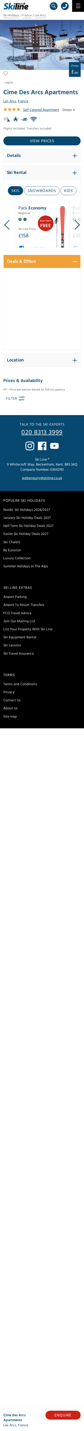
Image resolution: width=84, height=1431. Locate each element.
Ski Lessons (12, 645)
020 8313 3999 (42, 432)
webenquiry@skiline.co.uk (42, 478)
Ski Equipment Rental (19, 637)
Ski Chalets (11, 542)
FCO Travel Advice (17, 613)
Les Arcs (40, 15)
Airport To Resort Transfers (23, 604)
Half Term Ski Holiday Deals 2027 (28, 525)
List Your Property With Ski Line (27, 629)
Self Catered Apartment (41, 109)
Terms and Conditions (20, 684)
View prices (42, 141)
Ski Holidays (11, 15)
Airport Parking (15, 596)
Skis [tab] (15, 191)
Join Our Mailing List (19, 621)
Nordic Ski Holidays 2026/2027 (26, 509)
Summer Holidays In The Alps (25, 566)
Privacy (9, 692)
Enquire (62, 1415)
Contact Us (12, 700)
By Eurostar (12, 550)
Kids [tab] (68, 191)
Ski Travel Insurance (18, 653)
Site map (10, 716)
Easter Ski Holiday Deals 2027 (25, 533)
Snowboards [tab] (42, 191)
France (27, 15)
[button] (42, 156)
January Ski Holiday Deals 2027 (27, 517)
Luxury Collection (17, 558)
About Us (10, 708)
